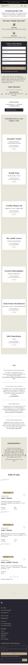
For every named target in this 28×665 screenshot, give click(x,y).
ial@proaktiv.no (15, 244)
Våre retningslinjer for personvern (10, 71)
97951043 (16, 178)
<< (10, 576)
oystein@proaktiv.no (15, 277)
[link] (16, 6)
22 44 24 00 (19, 104)
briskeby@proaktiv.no (14, 105)
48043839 (16, 276)
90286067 (16, 341)
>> (17, 576)
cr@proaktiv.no (15, 212)
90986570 (16, 145)
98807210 (16, 308)
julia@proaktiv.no (16, 342)
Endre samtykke (4, 639)
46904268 (16, 243)
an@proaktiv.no (15, 146)
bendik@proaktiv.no (15, 179)
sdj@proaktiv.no (15, 309)
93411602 (16, 210)
